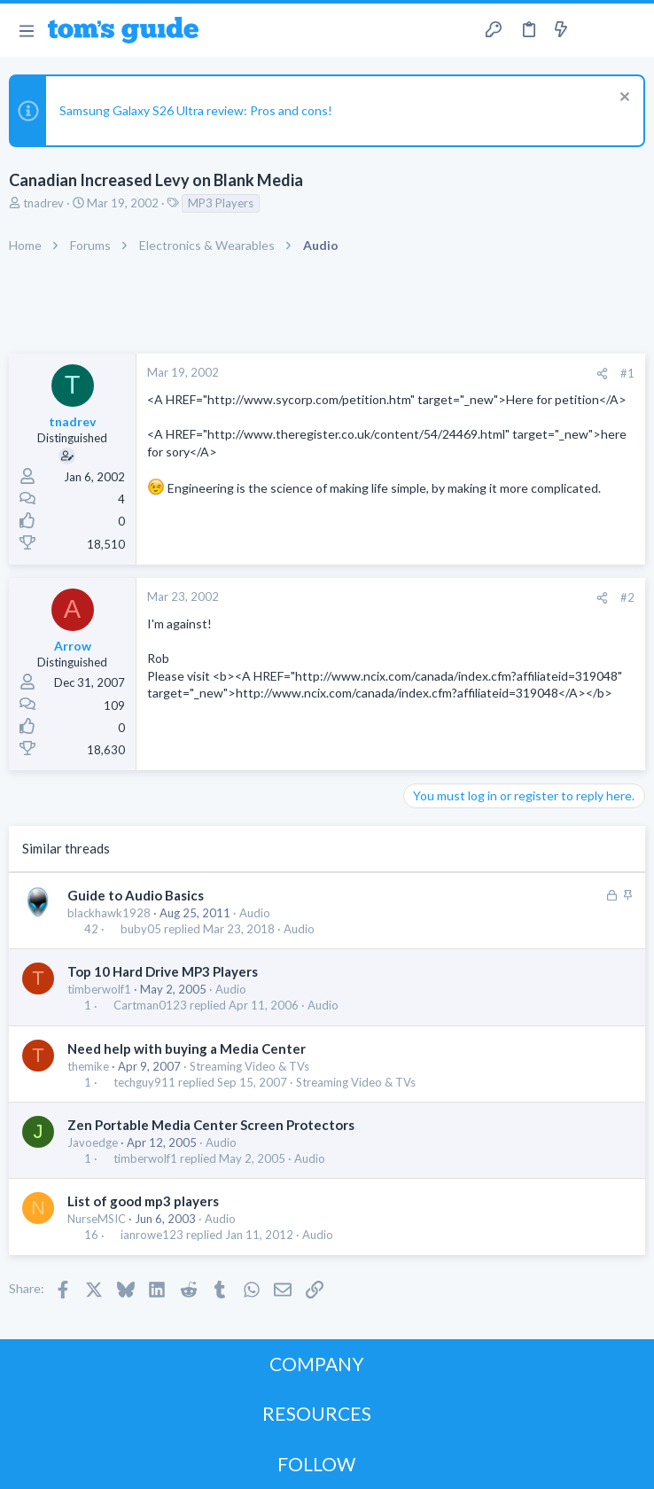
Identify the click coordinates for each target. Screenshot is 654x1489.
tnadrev (43, 203)
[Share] (602, 373)
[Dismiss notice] (622, 99)
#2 (627, 597)
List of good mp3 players (143, 1201)
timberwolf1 (99, 989)
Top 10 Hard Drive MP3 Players (162, 971)
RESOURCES (316, 1413)
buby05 (141, 929)
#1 (627, 373)
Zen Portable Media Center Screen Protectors (210, 1125)
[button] (26, 30)
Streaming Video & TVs (249, 1066)
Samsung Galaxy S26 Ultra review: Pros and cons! (195, 110)
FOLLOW (316, 1464)
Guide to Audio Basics (135, 895)
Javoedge (92, 1142)
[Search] (630, 30)
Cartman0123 (150, 1005)
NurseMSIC (96, 1219)
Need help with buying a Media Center (186, 1048)
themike (88, 1066)
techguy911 (144, 1082)
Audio (254, 913)
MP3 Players (220, 203)
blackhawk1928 (109, 913)
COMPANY (316, 1364)
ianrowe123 (152, 1235)
